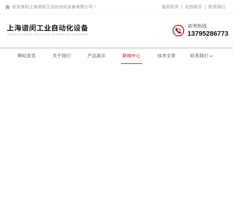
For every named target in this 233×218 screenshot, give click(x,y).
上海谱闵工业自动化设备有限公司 (61, 6)
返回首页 (170, 6)
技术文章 (166, 55)
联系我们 (216, 6)
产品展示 (96, 55)
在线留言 (193, 6)
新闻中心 (131, 55)
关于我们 (61, 55)
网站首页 (27, 55)
